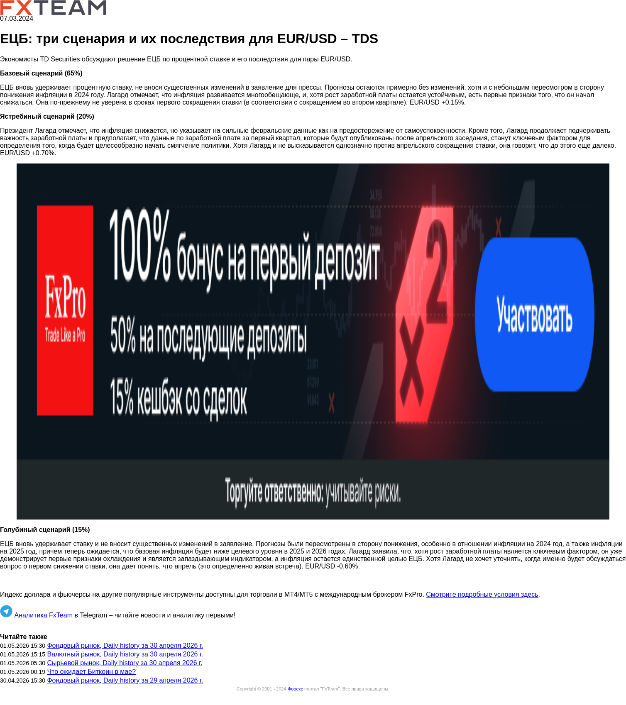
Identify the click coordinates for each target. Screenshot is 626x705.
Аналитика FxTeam (43, 615)
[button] (313, 341)
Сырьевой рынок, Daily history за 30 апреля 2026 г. (124, 662)
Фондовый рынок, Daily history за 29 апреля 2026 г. (125, 680)
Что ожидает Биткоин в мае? (91, 671)
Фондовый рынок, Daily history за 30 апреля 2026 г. (125, 645)
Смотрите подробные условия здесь (482, 594)
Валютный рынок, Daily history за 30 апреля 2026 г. (125, 654)
